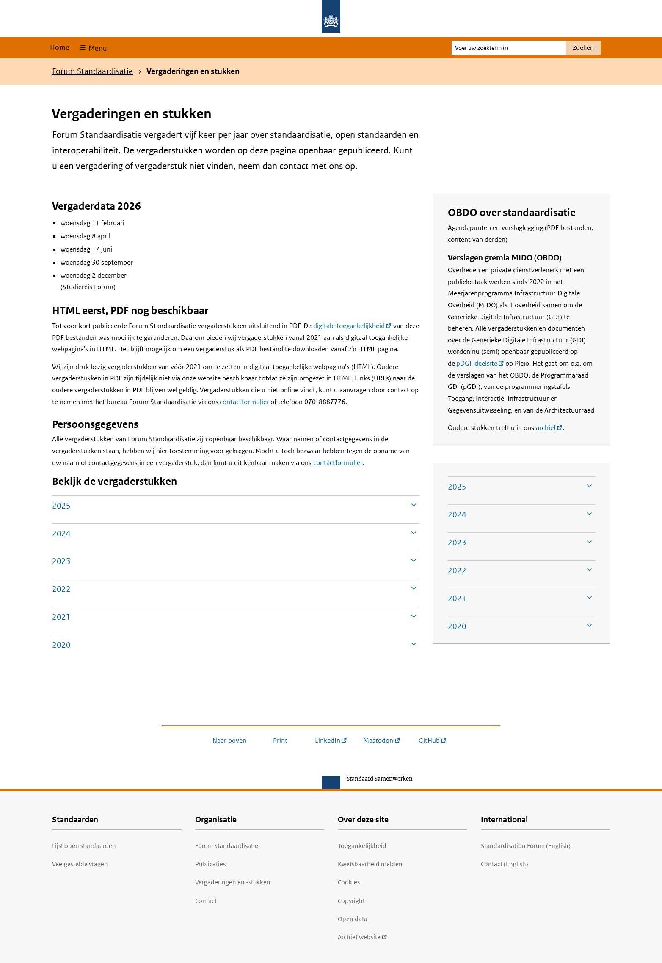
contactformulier (244, 401)
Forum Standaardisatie (92, 71)
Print (280, 740)
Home (59, 47)
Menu (97, 48)
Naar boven (229, 740)
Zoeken (583, 48)
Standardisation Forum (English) (526, 846)
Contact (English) (504, 864)
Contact (206, 901)
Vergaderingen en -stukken (232, 882)
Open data (352, 919)
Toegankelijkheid (362, 846)
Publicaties (210, 864)
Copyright (351, 901)
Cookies (349, 882)
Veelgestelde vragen (80, 864)
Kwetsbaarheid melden (370, 864)
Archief (362, 937)
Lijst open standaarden (84, 846)
